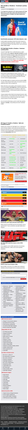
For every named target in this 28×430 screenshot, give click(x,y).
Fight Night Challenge (7, 370)
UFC (26, 94)
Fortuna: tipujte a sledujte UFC (9, 394)
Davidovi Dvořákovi (12, 77)
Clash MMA (5, 350)
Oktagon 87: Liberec (7, 339)
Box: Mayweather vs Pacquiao (9, 356)
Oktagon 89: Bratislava (7, 333)
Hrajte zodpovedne (16, 184)
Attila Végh (5, 379)
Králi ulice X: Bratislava (7, 359)
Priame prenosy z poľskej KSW (9, 324)
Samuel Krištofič (6, 380)
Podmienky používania (22, 421)
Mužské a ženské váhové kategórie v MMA (9, 264)
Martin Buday (5, 384)
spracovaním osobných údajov (10, 277)
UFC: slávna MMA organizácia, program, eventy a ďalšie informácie (12, 243)
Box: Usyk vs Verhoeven (7, 357)
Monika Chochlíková (7, 385)
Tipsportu (2, 102)
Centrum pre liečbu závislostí (20, 418)
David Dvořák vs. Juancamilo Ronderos (15, 130)
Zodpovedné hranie (11, 418)
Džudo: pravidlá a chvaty (8, 368)
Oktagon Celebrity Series (8, 347)
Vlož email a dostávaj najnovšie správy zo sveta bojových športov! (11, 273)
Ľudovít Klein (5, 382)
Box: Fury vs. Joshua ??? (8, 354)
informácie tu (21, 408)
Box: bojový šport (6, 367)
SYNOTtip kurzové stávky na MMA (9, 397)
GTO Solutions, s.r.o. (5, 424)
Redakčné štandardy (13, 421)
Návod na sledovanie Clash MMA (9, 327)
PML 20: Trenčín (6, 337)
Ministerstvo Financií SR (12, 417)
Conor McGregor (6, 377)
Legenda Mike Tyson (7, 365)
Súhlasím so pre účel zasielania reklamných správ (14, 277)
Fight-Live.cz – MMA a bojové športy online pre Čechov (20, 304)
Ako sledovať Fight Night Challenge (10, 325)
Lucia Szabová (6, 387)
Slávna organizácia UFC (7, 348)
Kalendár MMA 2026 (7, 341)
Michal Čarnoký (11, 186)
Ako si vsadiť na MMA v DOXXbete (9, 396)
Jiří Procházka (6, 376)
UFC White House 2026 (7, 331)
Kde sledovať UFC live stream (8, 322)
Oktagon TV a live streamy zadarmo (10, 321)
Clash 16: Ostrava (6, 334)
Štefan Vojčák (5, 388)
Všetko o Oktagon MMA (7, 344)
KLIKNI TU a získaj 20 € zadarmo (20, 181)
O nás (2, 421)
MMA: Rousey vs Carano (8, 336)
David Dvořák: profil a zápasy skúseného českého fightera (12, 222)
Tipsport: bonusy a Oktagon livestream (10, 393)
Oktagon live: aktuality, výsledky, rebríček (11, 345)
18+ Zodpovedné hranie (19, 423)
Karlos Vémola (6, 374)
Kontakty (6, 421)
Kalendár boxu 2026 (7, 364)
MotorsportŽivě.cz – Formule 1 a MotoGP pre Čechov (20, 290)
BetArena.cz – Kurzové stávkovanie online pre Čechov (20, 300)
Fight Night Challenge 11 (8, 361)
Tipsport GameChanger (7, 342)
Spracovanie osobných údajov (7, 423)
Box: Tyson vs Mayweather (8, 362)
